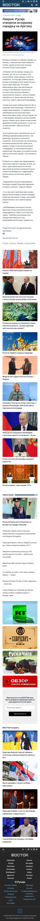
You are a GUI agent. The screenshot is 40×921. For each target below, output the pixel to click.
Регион (29, 860)
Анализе (10, 878)
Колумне (29, 866)
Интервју (29, 863)
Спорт (29, 878)
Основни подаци (11, 885)
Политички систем (10, 891)
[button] (36, 5)
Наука (29, 872)
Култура (29, 875)
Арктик (12, 243)
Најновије (11, 860)
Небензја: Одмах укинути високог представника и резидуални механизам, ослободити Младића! (19, 533)
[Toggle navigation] (35, 5)
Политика (10, 866)
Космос (29, 869)
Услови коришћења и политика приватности (29, 893)
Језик (11, 900)
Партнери (29, 885)
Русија (18, 15)
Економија (11, 869)
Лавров (20, 243)
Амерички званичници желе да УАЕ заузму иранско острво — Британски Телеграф (18, 554)
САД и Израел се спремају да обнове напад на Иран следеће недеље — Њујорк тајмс (18, 592)
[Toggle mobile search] (32, 5)
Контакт (29, 888)
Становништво (10, 897)
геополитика (29, 243)
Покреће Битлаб (29, 899)
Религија (10, 894)
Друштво (10, 875)
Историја (10, 888)
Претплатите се (20, 714)
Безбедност (10, 872)
